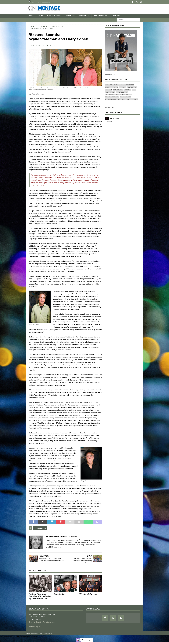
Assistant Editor (111, 87)
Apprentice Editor (127, 85)
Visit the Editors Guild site (39, 1)
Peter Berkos (59, 594)
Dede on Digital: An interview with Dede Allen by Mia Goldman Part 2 (40, 596)
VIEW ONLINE (110, 74)
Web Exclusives (54, 16)
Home (30, 16)
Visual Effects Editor (129, 99)
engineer (108, 89)
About (115, 16)
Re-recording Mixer (112, 94)
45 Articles (73, 537)
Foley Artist (118, 89)
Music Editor (110, 92)
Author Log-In (34, 627)
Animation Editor (112, 85)
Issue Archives (100, 16)
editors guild (132, 87)
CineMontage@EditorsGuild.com (42, 622)
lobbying (127, 89)
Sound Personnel (112, 97)
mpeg (134, 89)
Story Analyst (125, 97)
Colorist (122, 87)
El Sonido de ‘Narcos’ (88, 594)
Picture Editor (121, 92)
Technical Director (112, 99)
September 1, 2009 (38, 45)
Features (70, 16)
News (40, 16)
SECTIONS (83, 16)
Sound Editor (40, 528)
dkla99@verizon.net (53, 547)
